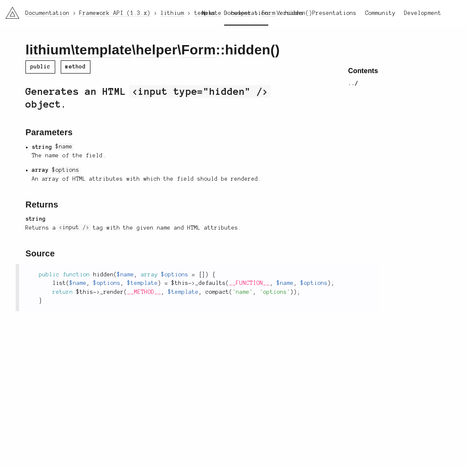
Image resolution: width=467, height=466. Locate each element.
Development (423, 13)
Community (380, 13)
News (209, 13)
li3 (9, 10)
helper (156, 49)
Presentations (334, 13)
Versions (290, 13)
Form (198, 49)
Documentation (246, 13)
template (103, 49)
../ (353, 83)
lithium (48, 49)
